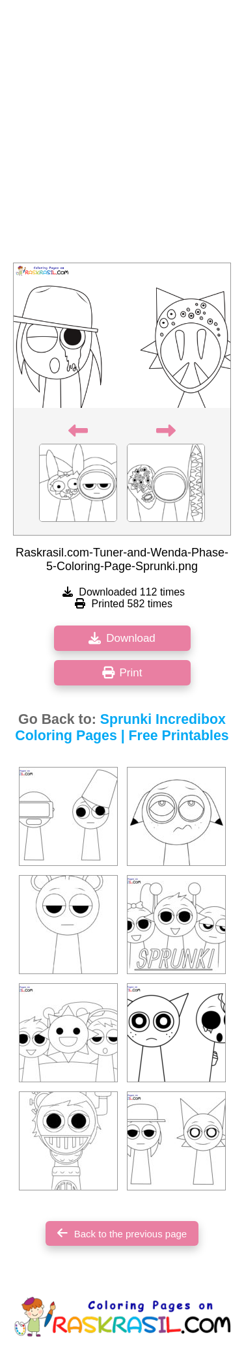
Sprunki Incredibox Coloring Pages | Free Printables (121, 727)
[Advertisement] (122, 135)
